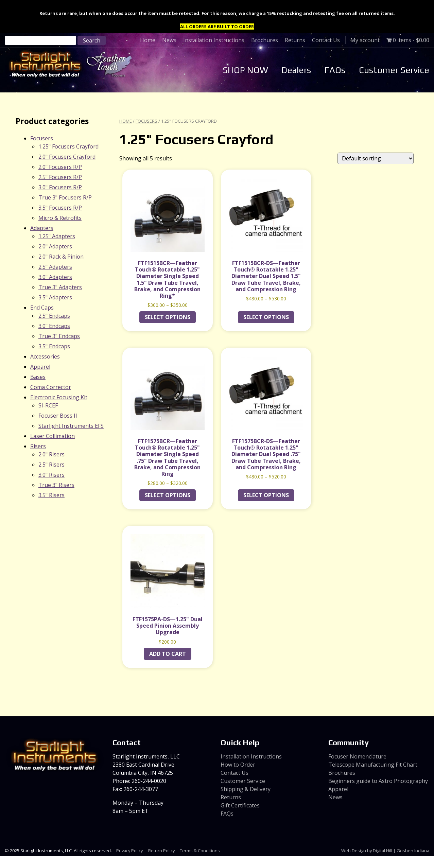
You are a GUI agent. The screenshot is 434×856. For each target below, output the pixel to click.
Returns (295, 40)
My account (365, 40)
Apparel (40, 366)
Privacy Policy (129, 851)
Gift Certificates (240, 805)
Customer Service (394, 70)
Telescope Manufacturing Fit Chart (372, 764)
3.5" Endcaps (54, 346)
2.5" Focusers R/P (60, 177)
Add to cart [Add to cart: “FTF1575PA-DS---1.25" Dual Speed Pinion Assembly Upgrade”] (167, 654)
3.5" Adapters (55, 297)
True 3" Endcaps (59, 336)
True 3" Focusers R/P (65, 197)
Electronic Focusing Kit (58, 397)
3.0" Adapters (55, 277)
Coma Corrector (50, 387)
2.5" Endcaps (54, 315)
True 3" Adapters (60, 287)
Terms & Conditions (200, 851)
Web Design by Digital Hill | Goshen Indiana (385, 851)
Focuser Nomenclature (357, 756)
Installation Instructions (213, 40)
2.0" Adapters (55, 246)
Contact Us (326, 40)
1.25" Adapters (56, 236)
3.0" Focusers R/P (60, 187)
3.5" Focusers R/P (60, 207)
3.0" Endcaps (54, 326)
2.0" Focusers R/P (60, 167)
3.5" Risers (51, 495)
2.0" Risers (51, 454)
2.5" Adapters (55, 266)
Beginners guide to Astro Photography (378, 781)
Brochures (264, 40)
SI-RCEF (48, 405)
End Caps (42, 307)
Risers (38, 446)
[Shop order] (375, 158)
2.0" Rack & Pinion (61, 256)
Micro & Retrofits (60, 218)
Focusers (146, 121)
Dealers (296, 70)
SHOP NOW (245, 70)
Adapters (41, 228)
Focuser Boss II (57, 415)
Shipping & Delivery (246, 789)
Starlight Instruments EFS (71, 426)
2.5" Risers (51, 464)
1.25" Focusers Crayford (68, 146)
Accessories (45, 356)
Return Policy (161, 851)
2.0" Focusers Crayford (67, 156)
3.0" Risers (51, 474)
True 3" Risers (56, 485)
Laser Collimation (52, 436)
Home (147, 40)
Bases (38, 377)
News (169, 40)
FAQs (335, 70)
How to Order (238, 764)
